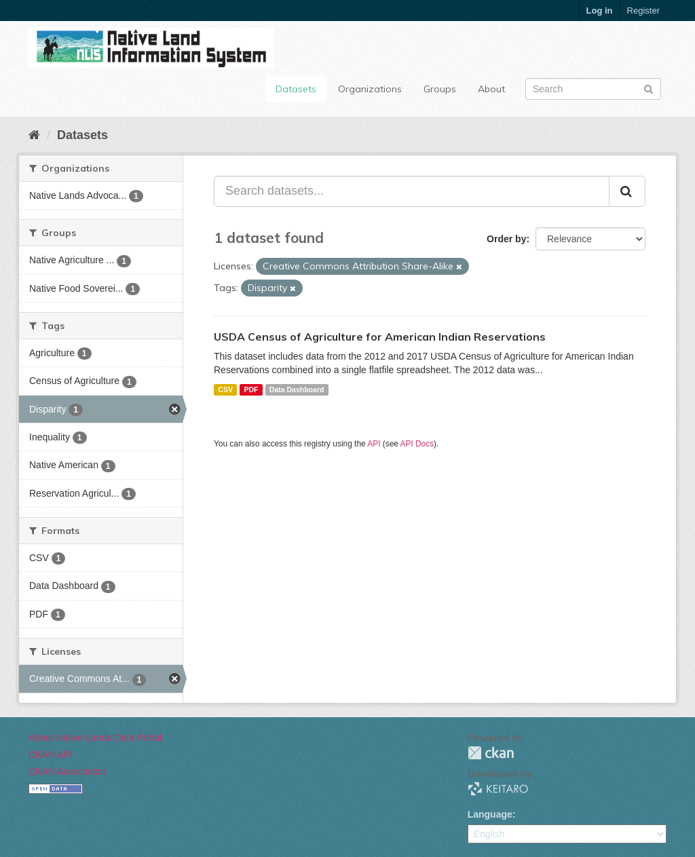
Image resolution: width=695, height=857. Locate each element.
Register (643, 10)
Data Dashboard (296, 389)
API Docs (417, 444)
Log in (599, 10)
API (373, 444)
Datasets (296, 89)
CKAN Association (67, 771)
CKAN (491, 753)
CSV (225, 389)
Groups (440, 89)
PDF (251, 389)
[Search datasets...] (411, 191)
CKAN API (51, 754)
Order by (506, 238)
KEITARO (498, 789)
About (491, 89)
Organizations (370, 89)
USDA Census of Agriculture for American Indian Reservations (380, 336)
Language (490, 814)
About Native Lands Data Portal (95, 737)
